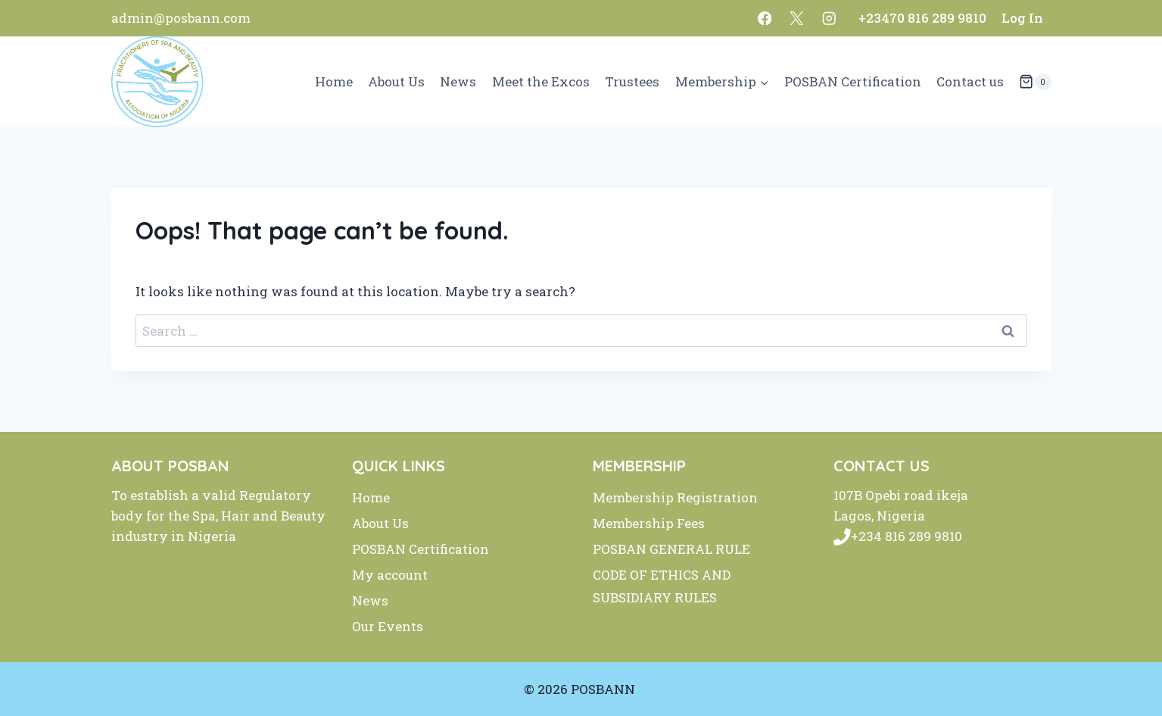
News (458, 81)
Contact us (970, 81)
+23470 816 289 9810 (922, 18)
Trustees (632, 81)
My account (390, 574)
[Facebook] (765, 18)
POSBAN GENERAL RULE (671, 549)
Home (334, 81)
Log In (1022, 18)
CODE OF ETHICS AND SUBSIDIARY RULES (662, 586)
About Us (396, 81)
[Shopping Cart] (1035, 81)
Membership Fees (649, 523)
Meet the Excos (541, 81)
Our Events (387, 626)
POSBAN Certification (852, 81)
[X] (797, 18)
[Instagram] (829, 18)
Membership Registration (675, 497)
